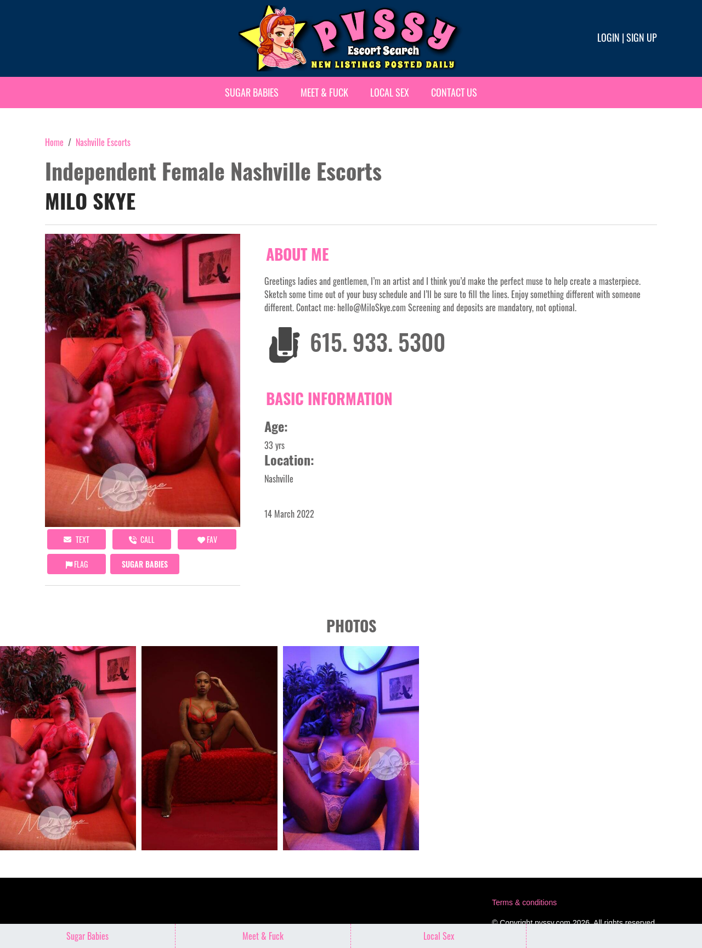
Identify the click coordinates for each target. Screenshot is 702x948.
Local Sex (389, 92)
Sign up (641, 37)
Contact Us (454, 92)
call (142, 539)
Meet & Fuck (324, 92)
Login (608, 37)
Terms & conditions (524, 902)
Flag (77, 564)
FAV (207, 539)
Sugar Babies (252, 92)
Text (76, 539)
